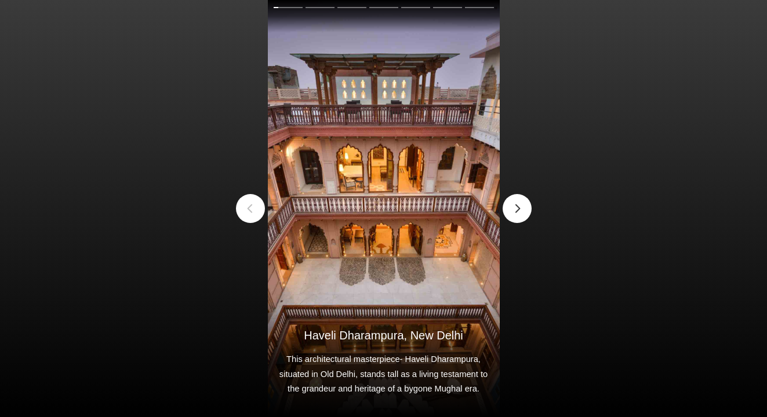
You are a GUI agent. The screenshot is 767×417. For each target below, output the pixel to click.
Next (517, 208)
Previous (250, 208)
